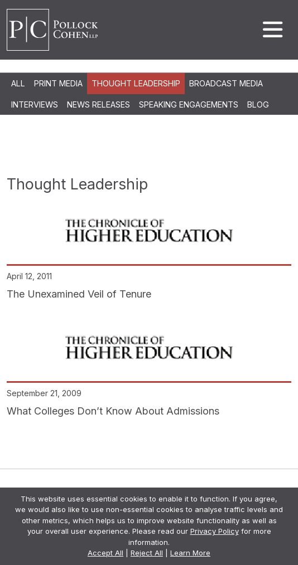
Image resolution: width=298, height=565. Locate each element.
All (18, 83)
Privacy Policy (214, 531)
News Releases (98, 104)
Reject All (147, 552)
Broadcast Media (226, 83)
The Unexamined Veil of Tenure (79, 294)
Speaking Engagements (188, 104)
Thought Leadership (136, 83)
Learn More (190, 552)
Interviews (34, 104)
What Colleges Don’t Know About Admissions (113, 411)
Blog (258, 104)
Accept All (105, 552)
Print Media (58, 83)
